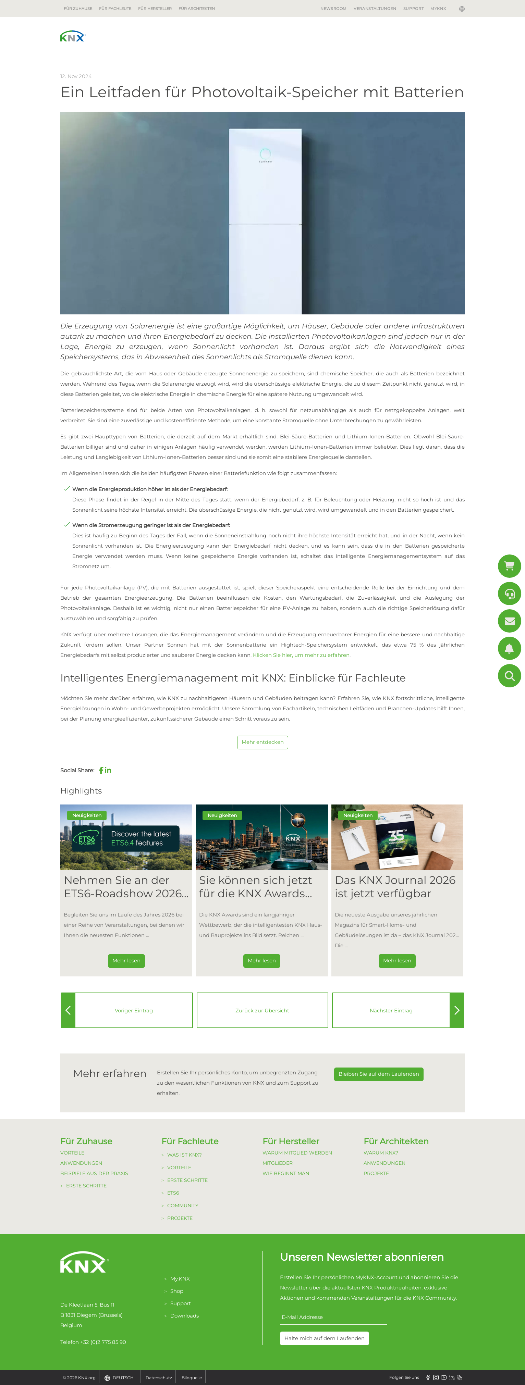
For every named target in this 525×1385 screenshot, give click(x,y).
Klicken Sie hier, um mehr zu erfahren (301, 655)
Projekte (180, 1218)
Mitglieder (277, 1163)
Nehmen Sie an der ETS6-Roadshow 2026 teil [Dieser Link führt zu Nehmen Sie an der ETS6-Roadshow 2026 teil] (123, 887)
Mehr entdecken (263, 742)
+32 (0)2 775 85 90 (103, 1342)
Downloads (184, 1315)
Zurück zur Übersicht (262, 1010)
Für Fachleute (115, 8)
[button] (101, 770)
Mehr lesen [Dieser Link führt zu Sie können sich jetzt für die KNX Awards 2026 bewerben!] (262, 960)
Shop (176, 1291)
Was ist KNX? (184, 1155)
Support (413, 8)
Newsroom (333, 8)
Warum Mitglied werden (297, 1153)
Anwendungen (81, 1163)
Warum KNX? (381, 1153)
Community (182, 1205)
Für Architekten (197, 8)
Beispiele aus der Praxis (94, 1173)
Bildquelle (192, 1377)
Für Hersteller (155, 8)
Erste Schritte (86, 1186)
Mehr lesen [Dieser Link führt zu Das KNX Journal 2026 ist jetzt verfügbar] (397, 960)
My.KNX (180, 1278)
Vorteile (72, 1153)
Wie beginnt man (285, 1173)
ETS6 (173, 1193)
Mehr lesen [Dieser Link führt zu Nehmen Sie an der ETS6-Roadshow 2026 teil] (126, 960)
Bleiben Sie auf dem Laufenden (379, 1074)
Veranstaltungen (375, 8)
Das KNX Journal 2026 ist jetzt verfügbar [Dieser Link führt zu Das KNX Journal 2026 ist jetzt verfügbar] (395, 887)
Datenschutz (159, 1377)
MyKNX (438, 8)
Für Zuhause (78, 8)
